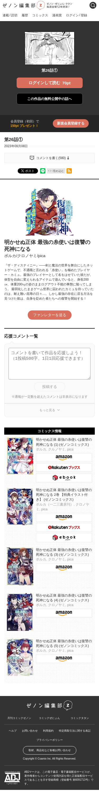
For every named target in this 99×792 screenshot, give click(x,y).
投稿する (49, 387)
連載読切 (10, 15)
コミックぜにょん (49, 718)
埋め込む (58, 170)
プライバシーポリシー (49, 739)
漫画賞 (57, 15)
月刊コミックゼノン (19, 718)
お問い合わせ (30, 730)
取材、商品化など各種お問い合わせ (50, 750)
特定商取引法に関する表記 (75, 730)
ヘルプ (13, 730)
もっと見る (47, 410)
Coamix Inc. (45, 758)
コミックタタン (79, 718)
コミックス (40, 15)
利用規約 (48, 730)
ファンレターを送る (49, 315)
